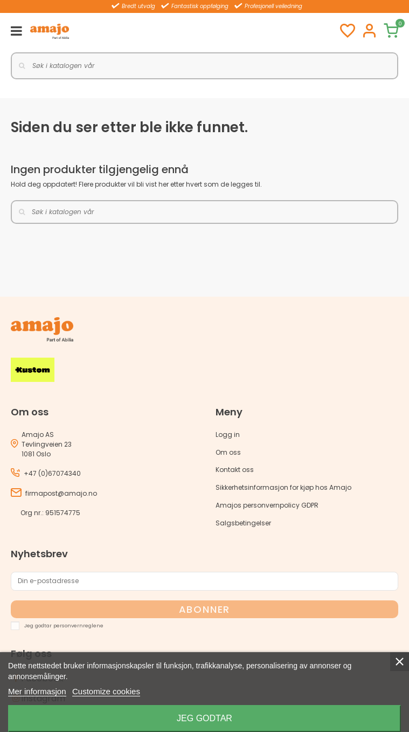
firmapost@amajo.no (61, 493)
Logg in (228, 434)
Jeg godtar (204, 718)
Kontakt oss (235, 469)
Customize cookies (106, 691)
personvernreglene (78, 624)
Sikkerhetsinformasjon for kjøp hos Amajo (283, 487)
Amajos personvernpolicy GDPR (267, 505)
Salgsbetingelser (243, 523)
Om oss (228, 452)
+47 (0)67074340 (52, 473)
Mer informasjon (37, 691)
